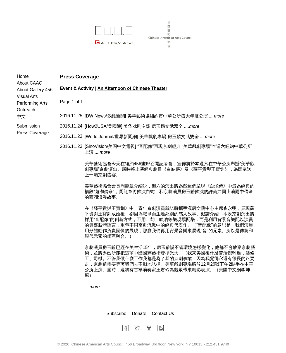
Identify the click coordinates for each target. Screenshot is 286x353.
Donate (139, 313)
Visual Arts (27, 96)
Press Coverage (33, 132)
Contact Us (163, 313)
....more (216, 116)
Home (23, 76)
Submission (28, 126)
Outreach (26, 109)
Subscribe (116, 313)
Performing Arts (32, 103)
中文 (21, 116)
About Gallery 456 (35, 89)
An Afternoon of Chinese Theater (132, 88)
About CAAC (29, 83)
